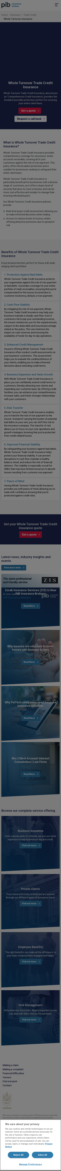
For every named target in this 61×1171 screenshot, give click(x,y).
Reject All (18, 1155)
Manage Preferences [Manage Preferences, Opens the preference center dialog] (30, 1164)
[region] (30, 1144)
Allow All (42, 1155)
